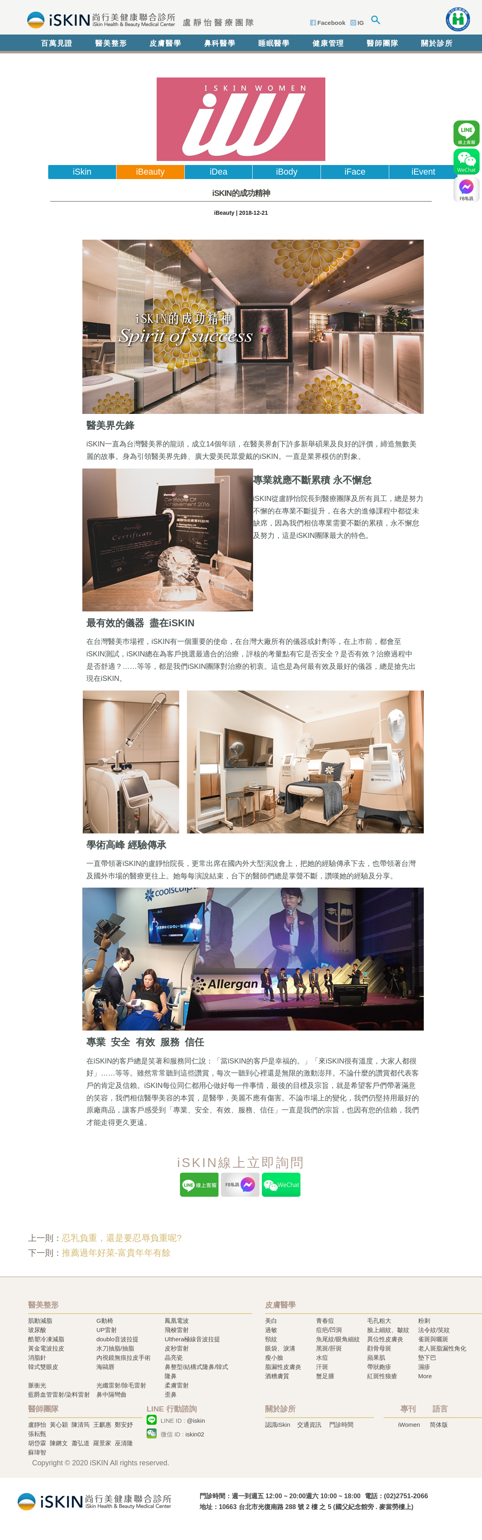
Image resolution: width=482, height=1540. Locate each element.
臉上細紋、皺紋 (388, 1329)
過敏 (271, 1329)
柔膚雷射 (177, 1385)
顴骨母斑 (379, 1348)
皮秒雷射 (177, 1348)
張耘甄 (37, 1433)
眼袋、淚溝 (280, 1348)
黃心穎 (59, 1424)
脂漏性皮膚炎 (283, 1366)
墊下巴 (427, 1357)
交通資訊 (309, 1424)
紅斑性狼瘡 (382, 1376)
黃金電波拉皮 (46, 1348)
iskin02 (195, 1434)
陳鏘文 (59, 1443)
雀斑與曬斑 (433, 1339)
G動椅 (104, 1320)
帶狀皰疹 (379, 1366)
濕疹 (424, 1366)
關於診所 (437, 43)
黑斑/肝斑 (329, 1348)
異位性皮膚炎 (385, 1339)
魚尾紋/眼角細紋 (338, 1339)
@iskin (196, 1420)
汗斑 (322, 1366)
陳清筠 (80, 1424)
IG (360, 22)
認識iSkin (277, 1424)
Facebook (331, 22)
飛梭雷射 (177, 1329)
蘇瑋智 (37, 1452)
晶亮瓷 (174, 1357)
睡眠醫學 (274, 43)
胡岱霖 (37, 1443)
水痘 (322, 1357)
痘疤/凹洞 (329, 1329)
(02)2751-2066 (406, 1496)
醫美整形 (111, 43)
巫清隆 (124, 1443)
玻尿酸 (37, 1329)
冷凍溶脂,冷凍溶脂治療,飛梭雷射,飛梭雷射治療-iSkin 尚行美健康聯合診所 (94, 1501)
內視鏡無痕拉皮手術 (123, 1357)
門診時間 (341, 1424)
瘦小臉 (274, 1357)
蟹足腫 (325, 1376)
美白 (271, 1320)
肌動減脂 (40, 1320)
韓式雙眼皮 (43, 1366)
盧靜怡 (37, 1424)
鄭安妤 (124, 1424)
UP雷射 (106, 1329)
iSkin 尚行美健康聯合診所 (137, 19)
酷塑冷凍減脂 (46, 1339)
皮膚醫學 (165, 43)
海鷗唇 (105, 1366)
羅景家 (102, 1443)
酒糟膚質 (277, 1376)
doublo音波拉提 (117, 1339)
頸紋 (271, 1339)
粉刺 (424, 1320)
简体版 (439, 1424)
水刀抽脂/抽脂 (115, 1348)
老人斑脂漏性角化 (442, 1348)
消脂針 (37, 1357)
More (425, 1376)
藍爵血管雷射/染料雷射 (59, 1394)
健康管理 (328, 43)
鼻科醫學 (220, 43)
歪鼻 (171, 1394)
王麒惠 (102, 1424)
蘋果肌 (376, 1357)
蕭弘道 (80, 1443)
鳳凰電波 (177, 1320)
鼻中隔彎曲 (111, 1394)
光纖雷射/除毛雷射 (121, 1385)
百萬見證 (57, 43)
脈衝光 (37, 1385)
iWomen (409, 1424)
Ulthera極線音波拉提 (192, 1339)
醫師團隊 (382, 43)
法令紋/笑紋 (434, 1329)
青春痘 (325, 1320)
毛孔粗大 (379, 1320)
